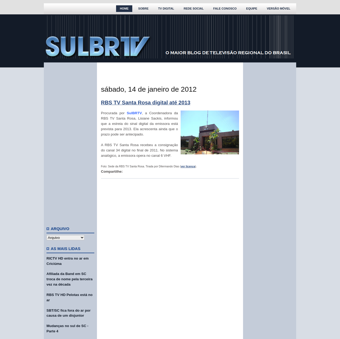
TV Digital (166, 8)
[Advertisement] (70, 142)
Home (124, 8)
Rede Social (194, 8)
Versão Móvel (278, 8)
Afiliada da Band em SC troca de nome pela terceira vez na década (69, 279)
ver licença (188, 166)
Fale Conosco (225, 8)
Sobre (143, 8)
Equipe (251, 8)
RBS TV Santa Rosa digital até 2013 (145, 102)
